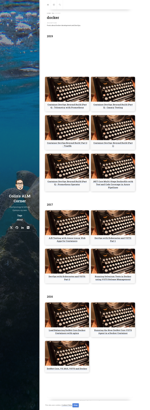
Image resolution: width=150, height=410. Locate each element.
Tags (19, 215)
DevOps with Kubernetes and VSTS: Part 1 (113, 239)
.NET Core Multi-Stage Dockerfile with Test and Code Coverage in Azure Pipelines (113, 184)
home (49, 13)
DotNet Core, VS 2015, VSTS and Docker (67, 368)
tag (53, 13)
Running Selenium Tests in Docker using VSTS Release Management (113, 278)
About (20, 219)
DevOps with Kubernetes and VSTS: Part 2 (67, 278)
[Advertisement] (90, 56)
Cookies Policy (67, 405)
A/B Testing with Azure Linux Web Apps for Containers (67, 239)
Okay (75, 405)
